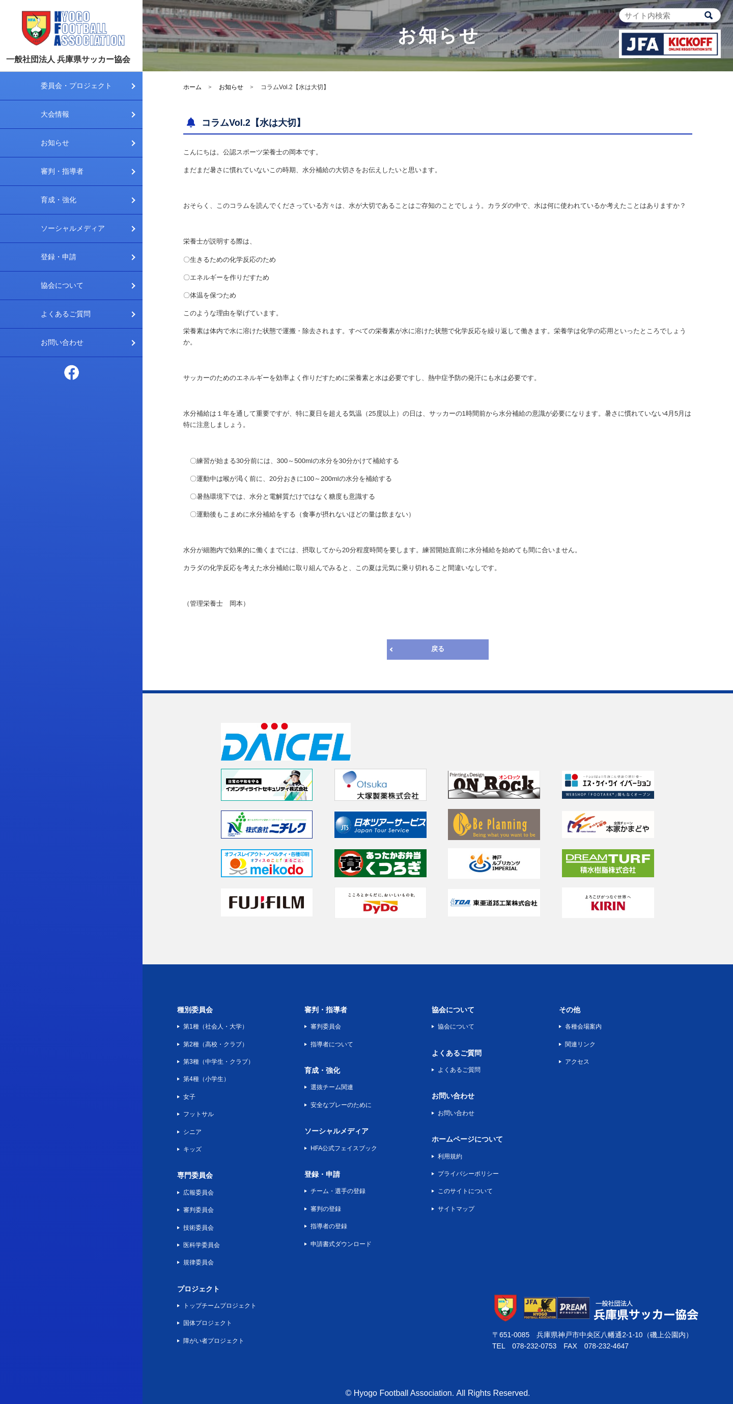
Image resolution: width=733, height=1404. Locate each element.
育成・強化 (58, 200)
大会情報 (55, 114)
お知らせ (55, 143)
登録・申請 (58, 257)
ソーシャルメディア (73, 228)
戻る (437, 649)
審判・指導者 (62, 171)
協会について (62, 285)
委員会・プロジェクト (76, 86)
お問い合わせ (62, 342)
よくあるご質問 (66, 314)
